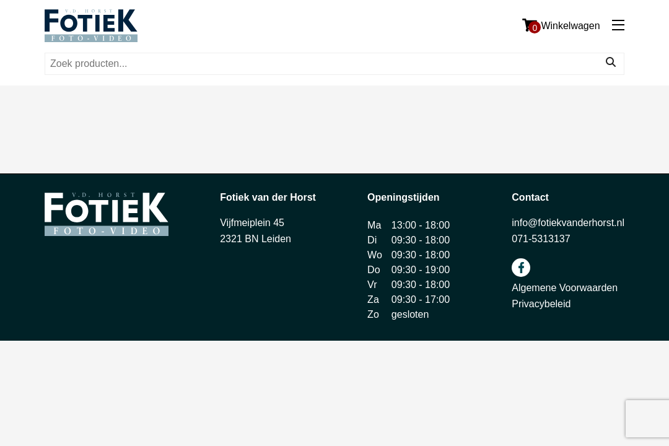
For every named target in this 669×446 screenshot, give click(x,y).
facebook (521, 267)
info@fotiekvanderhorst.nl (568, 222)
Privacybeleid (541, 304)
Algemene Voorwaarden (565, 287)
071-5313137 (541, 239)
